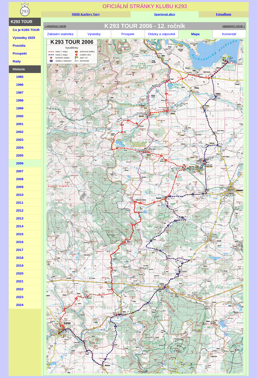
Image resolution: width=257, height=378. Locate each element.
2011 (20, 202)
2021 (20, 281)
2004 (20, 147)
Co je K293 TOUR (26, 30)
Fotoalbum (223, 14)
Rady (17, 61)
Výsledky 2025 (24, 38)
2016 (20, 242)
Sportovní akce (164, 14)
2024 (20, 305)
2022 (20, 289)
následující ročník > (233, 26)
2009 (20, 187)
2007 (20, 171)
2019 (20, 265)
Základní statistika (60, 34)
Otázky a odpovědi (161, 34)
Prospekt (20, 53)
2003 (20, 140)
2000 (20, 116)
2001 (20, 124)
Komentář (229, 34)
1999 (20, 108)
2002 (20, 132)
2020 (20, 273)
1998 (20, 100)
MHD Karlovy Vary (86, 14)
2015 (20, 234)
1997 (20, 92)
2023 (20, 297)
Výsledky (94, 34)
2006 (20, 163)
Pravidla (19, 45)
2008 (20, 179)
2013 (20, 218)
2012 (20, 210)
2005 (20, 155)
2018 (20, 258)
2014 (20, 226)
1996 (20, 85)
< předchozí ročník (55, 26)
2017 (20, 250)
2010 (20, 195)
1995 (20, 77)
